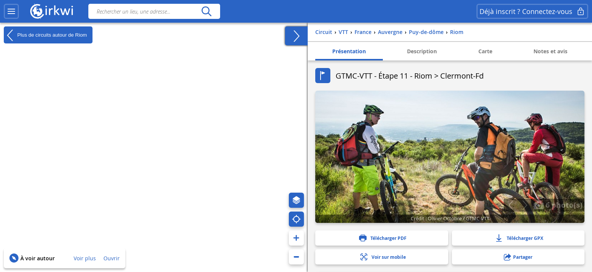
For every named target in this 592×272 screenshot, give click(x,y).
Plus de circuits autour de (45, 35)
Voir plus (85, 258)
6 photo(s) (558, 204)
